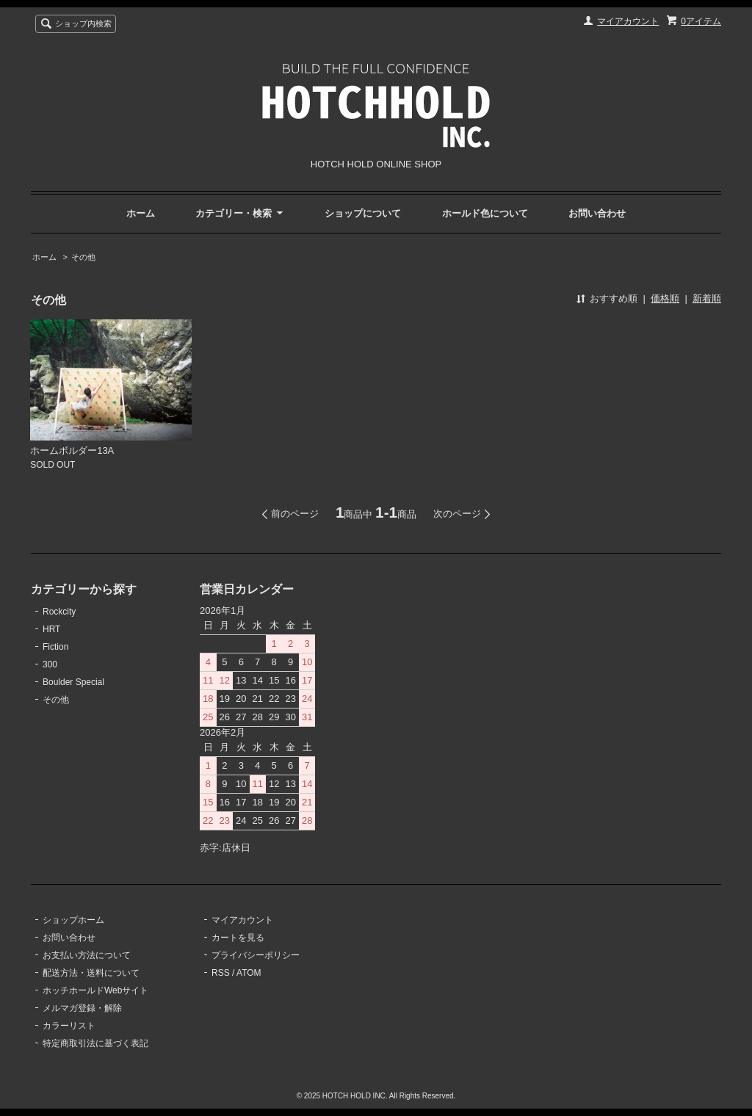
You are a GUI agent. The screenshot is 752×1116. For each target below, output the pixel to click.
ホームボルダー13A (72, 450)
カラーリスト (69, 1026)
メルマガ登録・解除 (82, 1008)
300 (50, 664)
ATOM (248, 973)
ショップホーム (73, 920)
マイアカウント (628, 21)
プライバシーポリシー (256, 955)
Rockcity (59, 611)
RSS (221, 973)
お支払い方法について (87, 955)
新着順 (707, 298)
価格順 (665, 298)
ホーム (140, 213)
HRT (51, 629)
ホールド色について (485, 213)
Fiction (55, 647)
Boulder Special (73, 682)
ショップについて (363, 213)
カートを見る (238, 937)
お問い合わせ (597, 213)
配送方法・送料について (91, 973)
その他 (83, 257)
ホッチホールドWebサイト (95, 990)
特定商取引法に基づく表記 (95, 1043)
